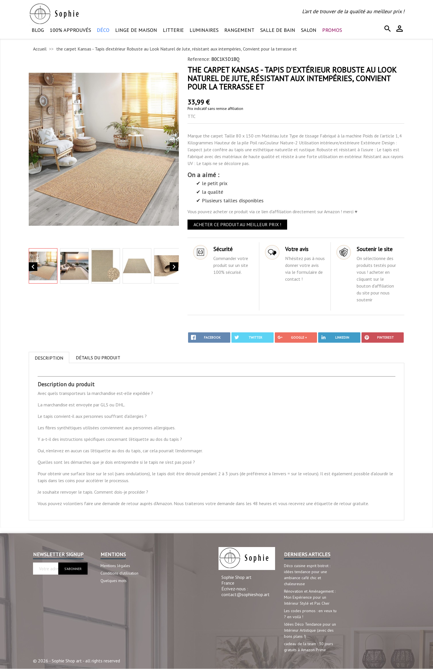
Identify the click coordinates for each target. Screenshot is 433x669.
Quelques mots (113, 580)
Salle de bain (277, 30)
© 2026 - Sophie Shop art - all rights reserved (76, 661)
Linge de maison (136, 30)
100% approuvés (70, 30)
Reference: (198, 59)
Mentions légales (115, 565)
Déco (103, 30)
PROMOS (332, 30)
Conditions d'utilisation (119, 573)
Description (49, 358)
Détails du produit (98, 357)
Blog (38, 30)
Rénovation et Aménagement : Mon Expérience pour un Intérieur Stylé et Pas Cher (309, 597)
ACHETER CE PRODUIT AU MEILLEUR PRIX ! (237, 224)
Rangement (239, 30)
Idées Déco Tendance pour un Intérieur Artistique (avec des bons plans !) (310, 630)
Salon (308, 30)
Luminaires (204, 30)
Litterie (173, 30)
